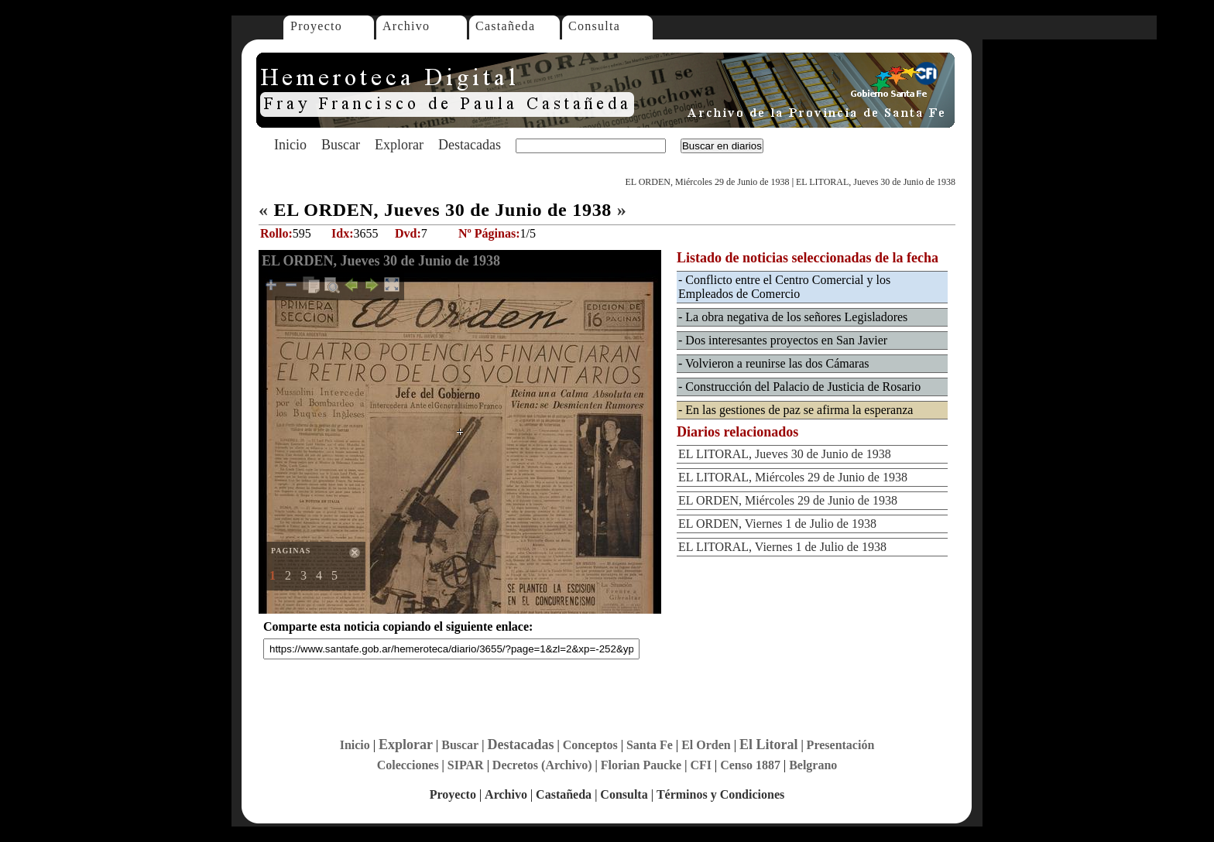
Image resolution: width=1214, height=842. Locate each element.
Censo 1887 (750, 765)
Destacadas (469, 144)
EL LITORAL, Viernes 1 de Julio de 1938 (782, 546)
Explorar (399, 144)
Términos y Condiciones (720, 794)
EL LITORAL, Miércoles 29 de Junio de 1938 (792, 477)
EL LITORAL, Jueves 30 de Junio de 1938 (875, 181)
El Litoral (768, 744)
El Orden (706, 744)
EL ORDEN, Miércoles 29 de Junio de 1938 (707, 181)
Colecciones (408, 765)
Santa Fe (649, 744)
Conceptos (590, 744)
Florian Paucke (641, 765)
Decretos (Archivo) (542, 765)
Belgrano (813, 765)
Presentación (841, 744)
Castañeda (505, 26)
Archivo (406, 26)
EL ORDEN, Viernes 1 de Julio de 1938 (777, 523)
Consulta (594, 26)
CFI (701, 765)
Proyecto (316, 26)
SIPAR (466, 765)
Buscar (340, 144)
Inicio (290, 144)
